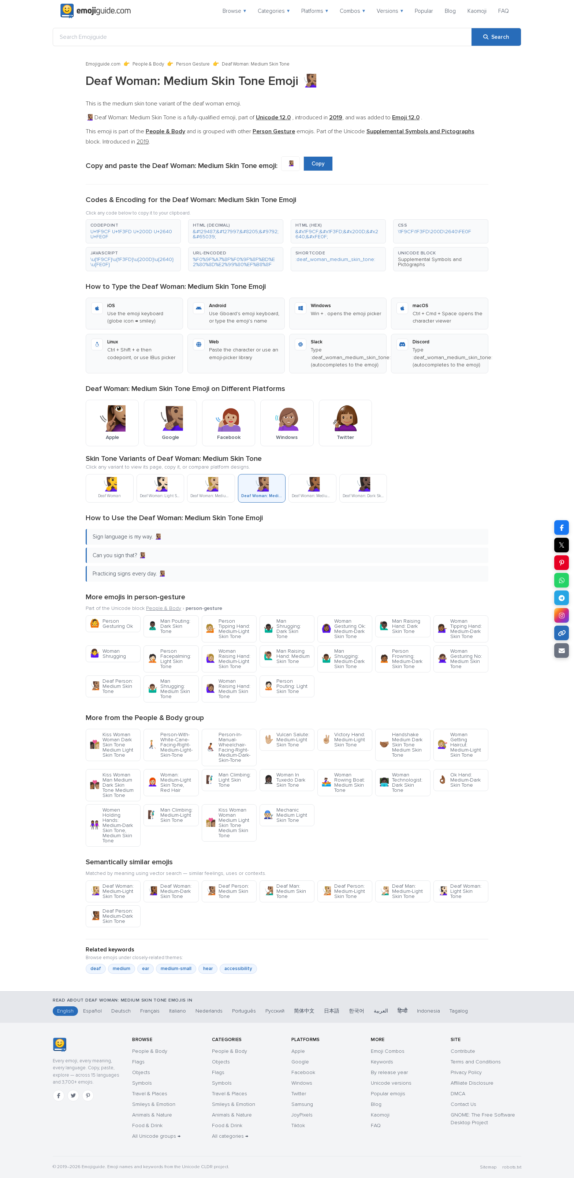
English (65, 1011)
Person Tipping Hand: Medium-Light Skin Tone (228, 629)
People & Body (148, 64)
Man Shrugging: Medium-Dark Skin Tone (343, 659)
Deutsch (121, 1011)
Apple (298, 1051)
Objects (141, 1072)
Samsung (302, 1104)
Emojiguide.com (103, 64)
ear (145, 969)
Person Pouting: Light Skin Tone (286, 686)
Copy (318, 163)
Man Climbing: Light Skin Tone (228, 780)
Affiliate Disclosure (472, 1083)
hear (208, 969)
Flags (138, 1062)
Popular (424, 11)
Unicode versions (391, 1083)
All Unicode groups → (156, 1136)
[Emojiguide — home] (95, 11)
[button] (133, 231)
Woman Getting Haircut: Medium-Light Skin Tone (459, 744)
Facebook (303, 1072)
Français (150, 1011)
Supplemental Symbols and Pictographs (430, 262)
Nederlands (209, 1011)
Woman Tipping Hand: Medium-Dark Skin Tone (459, 629)
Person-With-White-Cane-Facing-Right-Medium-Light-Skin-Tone (170, 744)
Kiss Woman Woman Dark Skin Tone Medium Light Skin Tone (111, 744)
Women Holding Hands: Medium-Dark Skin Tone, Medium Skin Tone (111, 825)
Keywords (382, 1062)
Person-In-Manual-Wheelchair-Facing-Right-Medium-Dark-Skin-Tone (228, 747)
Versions (390, 11)
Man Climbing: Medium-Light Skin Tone (170, 815)
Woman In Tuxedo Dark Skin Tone (284, 780)
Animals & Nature (152, 1115)
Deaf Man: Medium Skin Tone (285, 891)
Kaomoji (477, 11)
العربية (381, 1011)
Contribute (463, 1051)
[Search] (496, 37)
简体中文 (304, 1011)
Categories (274, 11)
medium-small (176, 969)
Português (244, 1011)
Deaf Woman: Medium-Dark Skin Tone (169, 891)
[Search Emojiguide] (262, 37)
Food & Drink (147, 1125)
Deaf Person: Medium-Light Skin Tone (343, 891)
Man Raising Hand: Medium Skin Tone (287, 656)
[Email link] (561, 650)
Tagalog (459, 1011)
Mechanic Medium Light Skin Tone (285, 815)
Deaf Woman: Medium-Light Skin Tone (112, 891)
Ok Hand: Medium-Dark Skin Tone (459, 780)
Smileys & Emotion (153, 1104)
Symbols (142, 1083)
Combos (352, 11)
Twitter (298, 1094)
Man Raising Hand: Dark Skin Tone (399, 626)
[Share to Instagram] (561, 615)
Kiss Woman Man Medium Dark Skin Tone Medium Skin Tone (112, 785)
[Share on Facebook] (561, 527)
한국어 (356, 1011)
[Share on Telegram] (561, 597)
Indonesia (428, 1011)
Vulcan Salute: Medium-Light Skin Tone (286, 739)
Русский (274, 1011)
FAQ (503, 11)
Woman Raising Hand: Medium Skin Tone (228, 689)
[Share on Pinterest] (561, 562)
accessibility (238, 969)
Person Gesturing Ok (111, 623)
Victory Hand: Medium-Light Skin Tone (343, 739)
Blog (450, 11)
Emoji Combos (388, 1051)
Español (92, 1011)
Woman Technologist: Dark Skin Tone (400, 782)
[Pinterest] (88, 1095)
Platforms (314, 11)
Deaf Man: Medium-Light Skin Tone (401, 891)
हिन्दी (402, 1011)
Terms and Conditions (476, 1062)
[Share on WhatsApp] (561, 580)
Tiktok (298, 1125)
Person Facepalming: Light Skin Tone (169, 659)
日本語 (331, 1011)
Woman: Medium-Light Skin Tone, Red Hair (169, 782)
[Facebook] (58, 1095)
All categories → (230, 1136)
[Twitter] (73, 1095)
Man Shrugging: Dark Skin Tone (282, 629)
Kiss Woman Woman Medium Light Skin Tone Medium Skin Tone (227, 823)
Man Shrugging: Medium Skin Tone (169, 689)
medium (121, 969)
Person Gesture (193, 64)
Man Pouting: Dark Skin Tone (169, 626)
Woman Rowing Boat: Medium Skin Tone (343, 782)
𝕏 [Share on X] (561, 545)
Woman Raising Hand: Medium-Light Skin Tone (228, 659)
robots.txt (511, 1167)
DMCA (458, 1094)
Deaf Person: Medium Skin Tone (111, 686)
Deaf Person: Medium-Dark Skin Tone (111, 916)
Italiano (177, 1011)
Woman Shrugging (108, 653)
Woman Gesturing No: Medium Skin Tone (459, 659)
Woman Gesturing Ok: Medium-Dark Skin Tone (343, 629)
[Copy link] (561, 633)
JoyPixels (302, 1115)
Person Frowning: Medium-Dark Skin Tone (400, 659)
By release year (389, 1072)
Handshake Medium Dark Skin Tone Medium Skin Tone (400, 744)
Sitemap (488, 1167)
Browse (234, 11)
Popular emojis (388, 1094)
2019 (143, 141)
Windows (301, 1083)
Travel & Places (149, 1094)
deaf (95, 969)
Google (300, 1062)
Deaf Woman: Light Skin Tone (459, 891)
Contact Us (463, 1104)
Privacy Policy (466, 1072)
